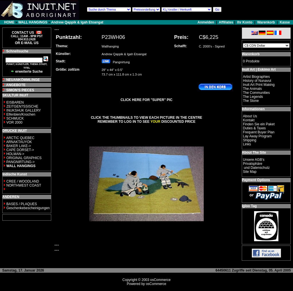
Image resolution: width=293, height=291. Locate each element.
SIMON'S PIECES (20, 90)
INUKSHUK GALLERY (23, 110)
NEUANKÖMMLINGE (23, 80)
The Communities (256, 93)
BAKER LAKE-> (18, 146)
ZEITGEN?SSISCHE (22, 106)
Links (247, 144)
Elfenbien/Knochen (20, 114)
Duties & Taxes (254, 128)
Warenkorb (266, 22)
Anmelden (206, 22)
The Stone (251, 101)
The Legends (253, 97)
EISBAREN (15, 102)
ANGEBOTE (15, 85)
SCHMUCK (15, 118)
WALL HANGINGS (32, 22)
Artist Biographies (256, 77)
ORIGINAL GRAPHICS (23, 158)
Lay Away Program (257, 136)
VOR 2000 (14, 122)
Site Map (249, 172)
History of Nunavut (257, 81)
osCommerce (160, 280)
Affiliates (226, 22)
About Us (250, 116)
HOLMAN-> (15, 154)
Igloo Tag (249, 206)
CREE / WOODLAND (22, 181)
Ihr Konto (244, 22)
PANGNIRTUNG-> (20, 162)
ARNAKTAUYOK (19, 142)
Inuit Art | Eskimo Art (259, 70)
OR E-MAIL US (26, 43)
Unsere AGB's (253, 160)
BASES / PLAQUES (21, 204)
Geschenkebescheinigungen (28, 208)
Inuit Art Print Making (259, 85)
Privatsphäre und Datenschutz (256, 166)
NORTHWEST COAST (23, 185)
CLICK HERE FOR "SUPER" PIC (146, 100)
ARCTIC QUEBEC (20, 138)
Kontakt (249, 120)
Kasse (285, 22)
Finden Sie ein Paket (259, 124)
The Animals (252, 89)
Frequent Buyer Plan (258, 132)
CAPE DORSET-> (20, 150)
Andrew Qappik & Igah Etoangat (77, 22)
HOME (9, 22)
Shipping (249, 140)
